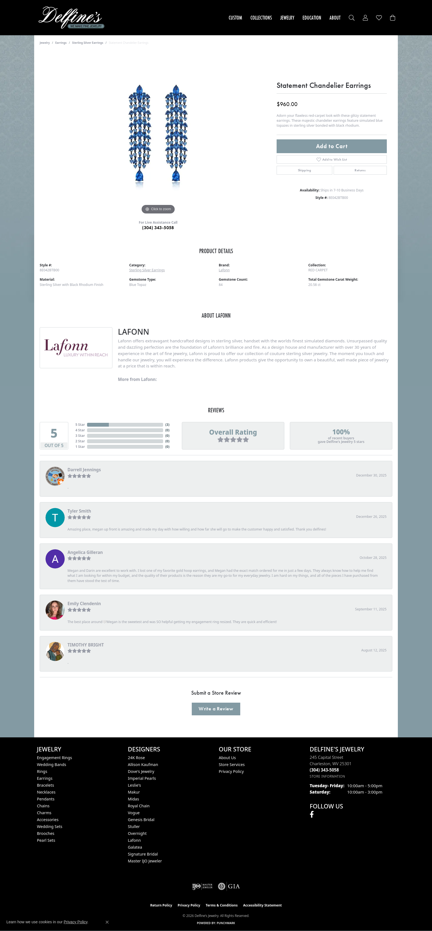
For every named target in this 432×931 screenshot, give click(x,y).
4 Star (80, 430)
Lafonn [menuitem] (134, 840)
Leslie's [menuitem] (134, 785)
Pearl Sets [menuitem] (46, 840)
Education (312, 17)
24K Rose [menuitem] (136, 757)
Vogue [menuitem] (134, 812)
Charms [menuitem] (44, 812)
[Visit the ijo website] (202, 886)
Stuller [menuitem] (134, 826)
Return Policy (161, 905)
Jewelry (287, 17)
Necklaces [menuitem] (46, 792)
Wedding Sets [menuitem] (49, 826)
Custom (235, 17)
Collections (261, 17)
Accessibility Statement (262, 905)
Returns (360, 170)
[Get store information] (327, 776)
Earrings (61, 43)
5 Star (80, 424)
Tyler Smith (79, 511)
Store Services (232, 764)
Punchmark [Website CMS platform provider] (226, 923)
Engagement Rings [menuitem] (54, 757)
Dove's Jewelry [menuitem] (141, 771)
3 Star (80, 435)
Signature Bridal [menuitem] (143, 854)
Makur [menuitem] (134, 792)
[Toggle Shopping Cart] (392, 18)
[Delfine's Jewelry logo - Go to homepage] (73, 18)
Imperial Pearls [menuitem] (142, 778)
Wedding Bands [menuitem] (51, 764)
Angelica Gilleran (85, 552)
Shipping (304, 170)
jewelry (45, 43)
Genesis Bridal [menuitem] (141, 819)
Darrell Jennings (84, 469)
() (167, 424)
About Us (227, 757)
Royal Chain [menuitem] (139, 805)
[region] (158, 133)
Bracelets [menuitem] (45, 785)
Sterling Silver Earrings (87, 43)
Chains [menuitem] (43, 805)
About (335, 17)
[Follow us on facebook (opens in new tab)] (312, 814)
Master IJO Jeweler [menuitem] (145, 861)
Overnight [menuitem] (137, 833)
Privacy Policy (231, 771)
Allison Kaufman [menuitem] (143, 764)
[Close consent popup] (107, 922)
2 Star (80, 441)
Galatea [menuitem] (135, 847)
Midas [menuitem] (133, 799)
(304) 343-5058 (158, 228)
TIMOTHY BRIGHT (86, 645)
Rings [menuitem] (42, 771)
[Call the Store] (324, 770)
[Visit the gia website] (229, 886)
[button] (352, 18)
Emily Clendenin (84, 603)
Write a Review (216, 708)
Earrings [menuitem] (44, 778)
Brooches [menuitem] (45, 833)
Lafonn (224, 270)
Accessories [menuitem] (47, 819)
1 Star (80, 446)
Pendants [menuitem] (46, 799)
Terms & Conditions (222, 905)
